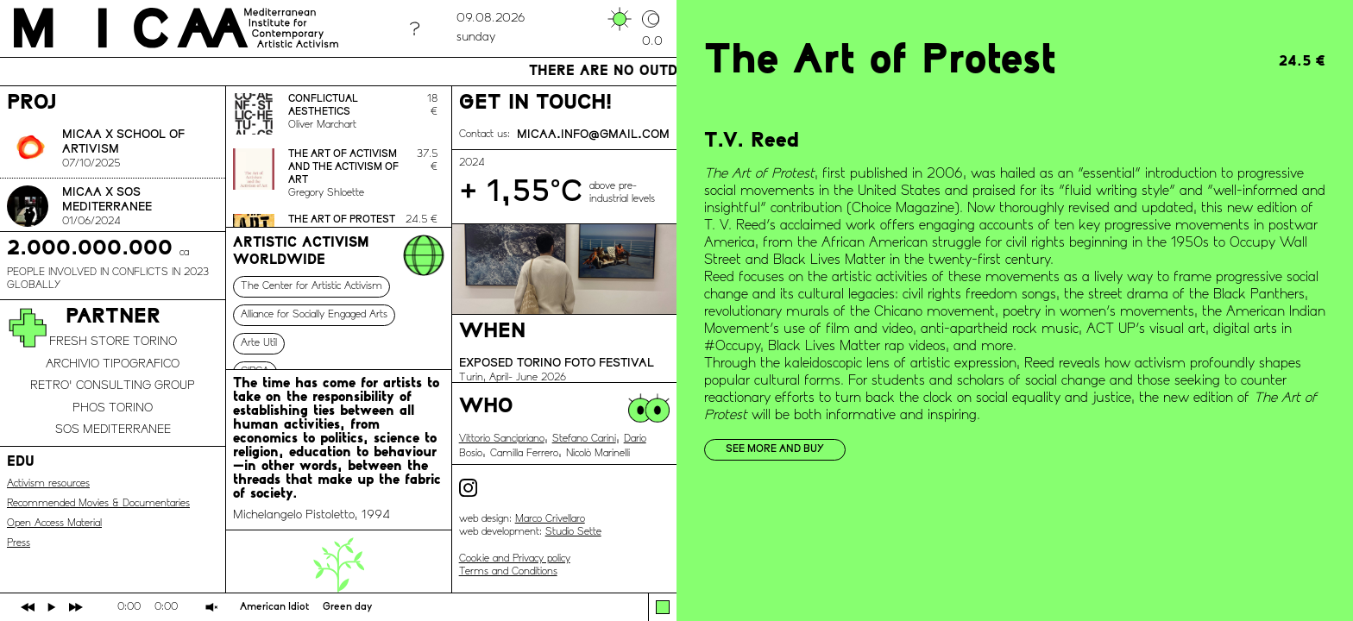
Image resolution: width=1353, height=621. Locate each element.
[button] (663, 607)
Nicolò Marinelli (598, 453)
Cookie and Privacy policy (514, 559)
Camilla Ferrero (524, 453)
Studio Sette (573, 532)
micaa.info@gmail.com (593, 135)
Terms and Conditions (508, 572)
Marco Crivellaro (550, 519)
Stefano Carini (584, 439)
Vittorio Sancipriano (501, 439)
